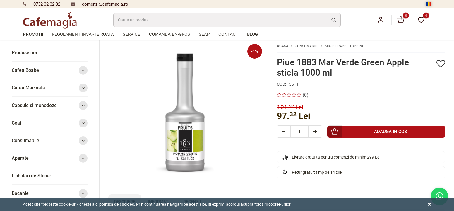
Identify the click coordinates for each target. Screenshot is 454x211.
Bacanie (50, 193)
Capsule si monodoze (50, 105)
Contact (228, 34)
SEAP (204, 34)
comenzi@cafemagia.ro (99, 4)
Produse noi (24, 52)
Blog (252, 34)
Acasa (282, 46)
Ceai (50, 123)
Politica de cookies (116, 204)
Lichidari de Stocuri (32, 175)
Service (131, 34)
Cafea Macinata (50, 88)
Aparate (50, 158)
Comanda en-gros (169, 34)
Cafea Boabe (50, 70)
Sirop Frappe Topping (344, 46)
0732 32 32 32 (41, 4)
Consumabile (50, 140)
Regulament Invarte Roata (83, 34)
